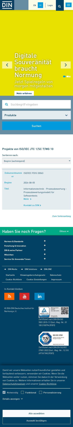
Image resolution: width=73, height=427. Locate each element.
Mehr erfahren (24, 93)
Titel (7, 188)
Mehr (27, 198)
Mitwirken (25, 254)
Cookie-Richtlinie (47, 383)
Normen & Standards (25, 241)
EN (34, 5)
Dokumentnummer (13, 174)
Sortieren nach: (10, 155)
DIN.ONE (48, 269)
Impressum (56, 279)
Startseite (10, 275)
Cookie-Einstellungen (37, 279)
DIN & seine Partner (25, 250)
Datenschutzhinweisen (14, 383)
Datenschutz (55, 275)
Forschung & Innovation (25, 245)
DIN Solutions (31, 269)
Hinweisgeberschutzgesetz (32, 275)
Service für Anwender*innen (25, 259)
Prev (7, 65)
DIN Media (12, 269)
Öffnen (64, 231)
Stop (69, 76)
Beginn (8, 182)
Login (50, 5)
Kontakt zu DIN (32, 205)
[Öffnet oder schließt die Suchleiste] (60, 5)
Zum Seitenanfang (61, 216)
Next (66, 65)
